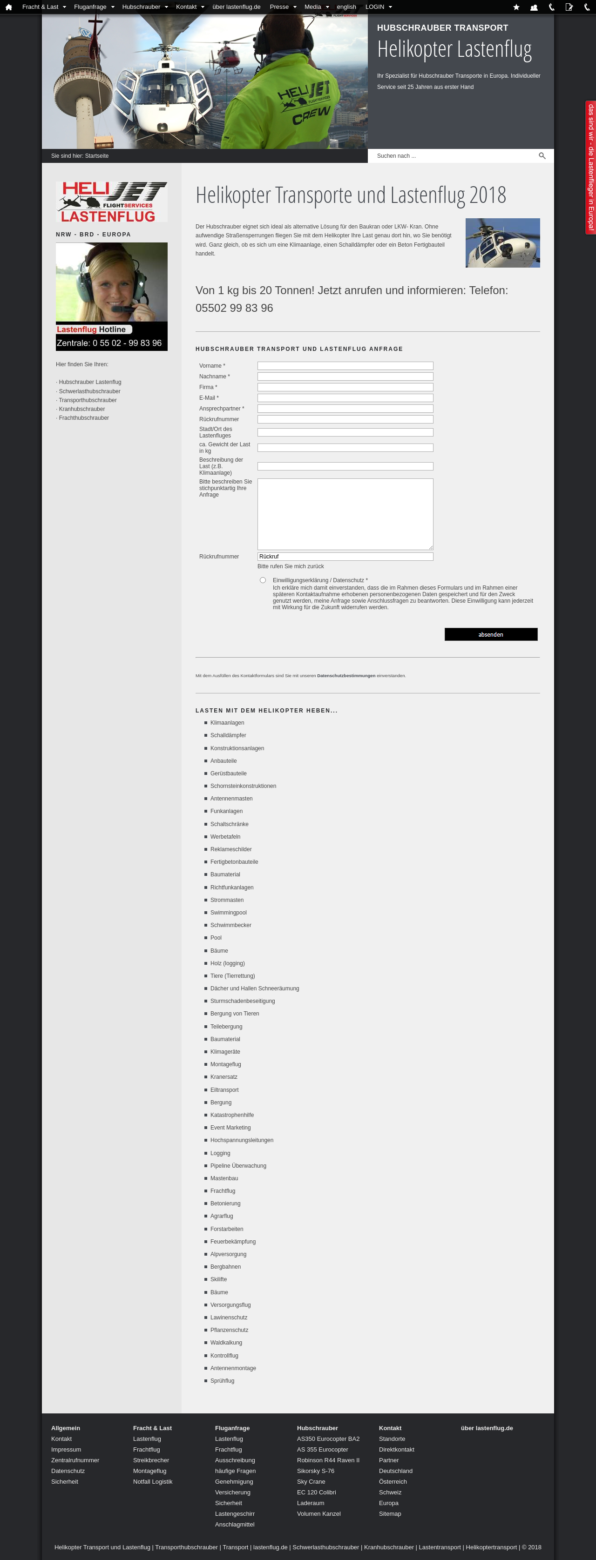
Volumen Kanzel (319, 1513)
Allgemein (65, 1428)
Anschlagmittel (235, 1524)
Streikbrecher (151, 1460)
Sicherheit (64, 1481)
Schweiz (390, 1492)
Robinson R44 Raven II (328, 1460)
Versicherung (233, 1492)
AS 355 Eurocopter (322, 1449)
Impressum (66, 1449)
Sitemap (390, 1513)
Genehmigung (234, 1481)
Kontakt (186, 6)
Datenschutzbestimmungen (346, 675)
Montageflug (150, 1470)
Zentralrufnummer (75, 1460)
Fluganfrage (90, 6)
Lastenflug (147, 1438)
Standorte (392, 1438)
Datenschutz (68, 1470)
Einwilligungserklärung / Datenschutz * (320, 580)
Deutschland (396, 1470)
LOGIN (375, 6)
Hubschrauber (141, 6)
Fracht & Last (40, 6)
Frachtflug (146, 1449)
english (346, 6)
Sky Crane (311, 1481)
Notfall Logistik (153, 1481)
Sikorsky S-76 (315, 1470)
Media (313, 6)
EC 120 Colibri (316, 1492)
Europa (389, 1502)
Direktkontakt (396, 1449)
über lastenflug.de (236, 6)
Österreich (393, 1481)
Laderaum (311, 1502)
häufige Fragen (235, 1470)
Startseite (97, 156)
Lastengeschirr (235, 1513)
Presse (279, 6)
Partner (389, 1460)
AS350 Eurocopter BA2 (328, 1438)
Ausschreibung (235, 1460)
